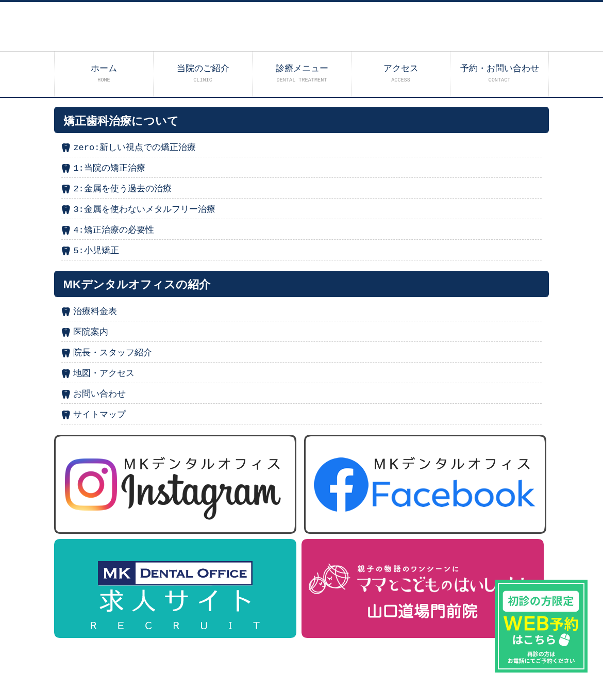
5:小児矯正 (96, 251)
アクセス (400, 73)
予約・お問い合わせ (499, 73)
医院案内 (90, 332)
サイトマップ (99, 415)
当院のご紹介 (203, 73)
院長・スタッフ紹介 (112, 353)
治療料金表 (95, 312)
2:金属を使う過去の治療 (122, 189)
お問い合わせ (99, 394)
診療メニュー (302, 73)
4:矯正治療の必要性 (113, 230)
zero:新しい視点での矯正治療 (134, 148)
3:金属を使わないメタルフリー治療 (144, 210)
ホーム (104, 73)
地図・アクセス (104, 374)
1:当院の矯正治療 (109, 168)
